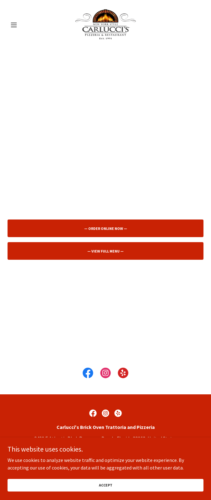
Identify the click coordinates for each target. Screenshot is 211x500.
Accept (105, 489)
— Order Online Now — (105, 228)
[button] (22, 25)
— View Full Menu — (105, 251)
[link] (105, 25)
